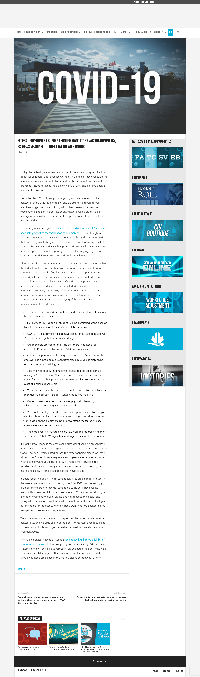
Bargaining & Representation (63, 32)
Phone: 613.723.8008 (143, 2)
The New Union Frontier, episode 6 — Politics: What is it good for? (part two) (95, 649)
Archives (166, 671)
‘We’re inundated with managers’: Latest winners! (61, 648)
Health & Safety (123, 32)
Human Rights (143, 32)
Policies (156, 671)
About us (160, 32)
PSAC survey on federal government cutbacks (28, 648)
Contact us (178, 671)
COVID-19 (21, 568)
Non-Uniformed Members (96, 32)
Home (18, 32)
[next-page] (124, 618)
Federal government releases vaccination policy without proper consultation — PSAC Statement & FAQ (41, 599)
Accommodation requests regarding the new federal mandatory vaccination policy (101, 598)
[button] (178, 33)
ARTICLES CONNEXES (30, 619)
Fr (170, 32)
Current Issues (33, 32)
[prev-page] (121, 618)
